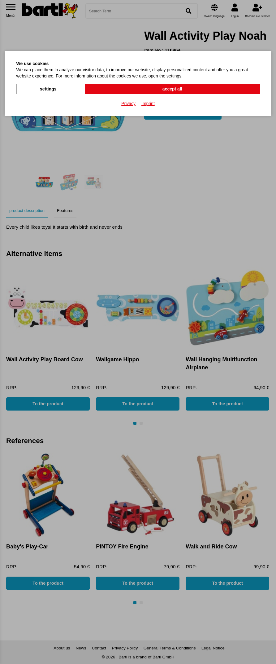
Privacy (128, 102)
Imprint (148, 102)
